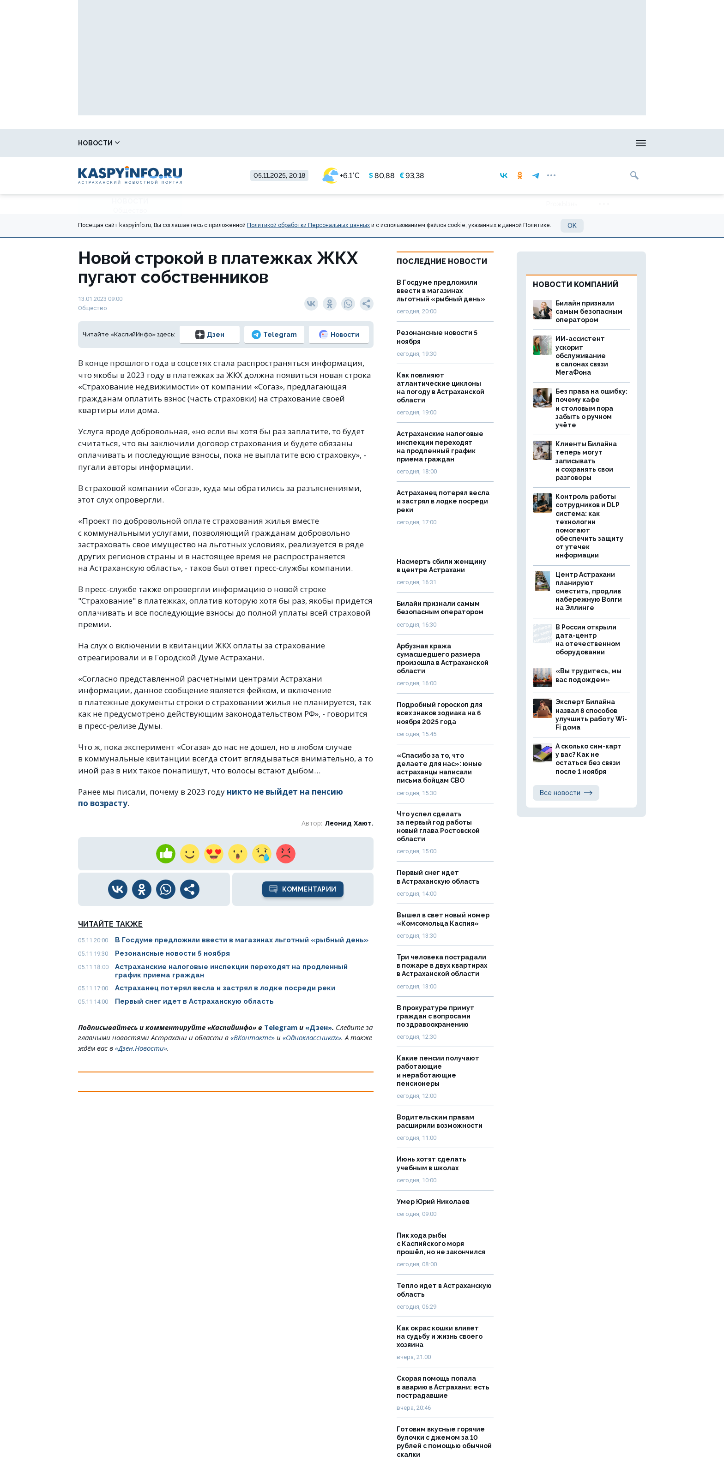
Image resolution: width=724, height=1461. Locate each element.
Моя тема (599, 143)
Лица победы (230, 143)
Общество (130, 210)
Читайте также (110, 924)
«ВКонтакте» (252, 1037)
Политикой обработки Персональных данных (308, 225)
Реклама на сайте (532, 143)
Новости (99, 143)
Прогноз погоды (382, 143)
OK (572, 225)
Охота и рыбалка (303, 143)
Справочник (162, 143)
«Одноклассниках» (312, 1037)
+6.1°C (341, 176)
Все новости (566, 793)
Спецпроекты (456, 143)
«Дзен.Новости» (141, 1048)
